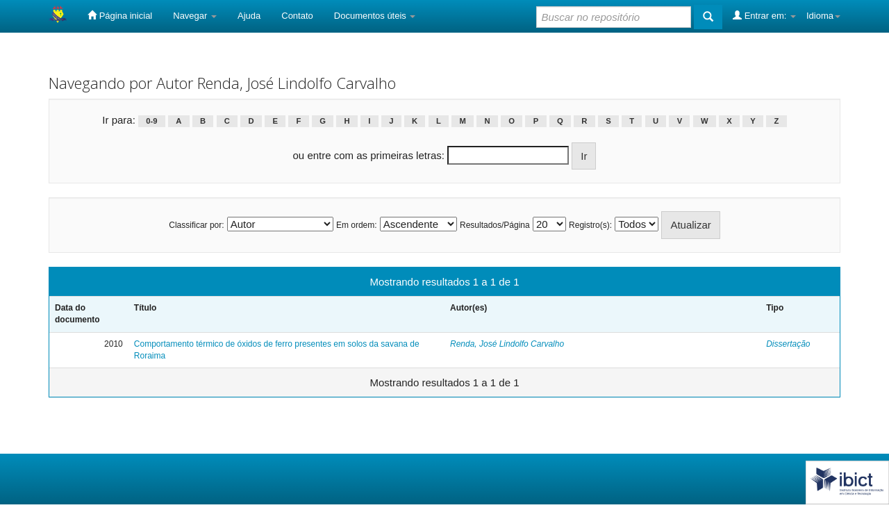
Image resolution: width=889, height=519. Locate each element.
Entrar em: (764, 15)
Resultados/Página (495, 225)
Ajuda (249, 15)
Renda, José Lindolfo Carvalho (507, 344)
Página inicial (120, 15)
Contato (297, 15)
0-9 (151, 121)
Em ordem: (356, 225)
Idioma (823, 15)
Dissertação (788, 344)
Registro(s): (590, 225)
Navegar (195, 15)
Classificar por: (196, 225)
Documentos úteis (375, 15)
